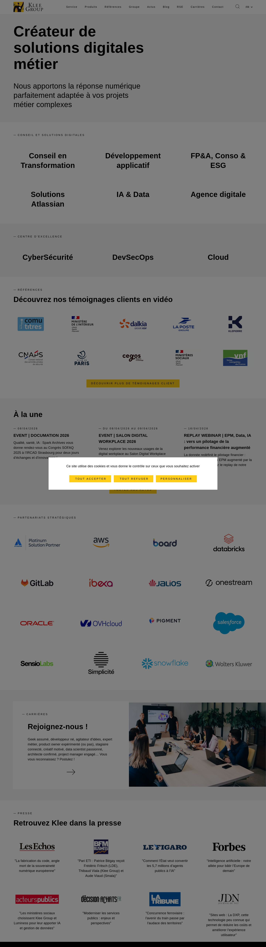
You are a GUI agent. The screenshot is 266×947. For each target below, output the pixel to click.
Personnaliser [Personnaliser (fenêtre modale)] (176, 478)
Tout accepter (90, 478)
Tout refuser (133, 478)
